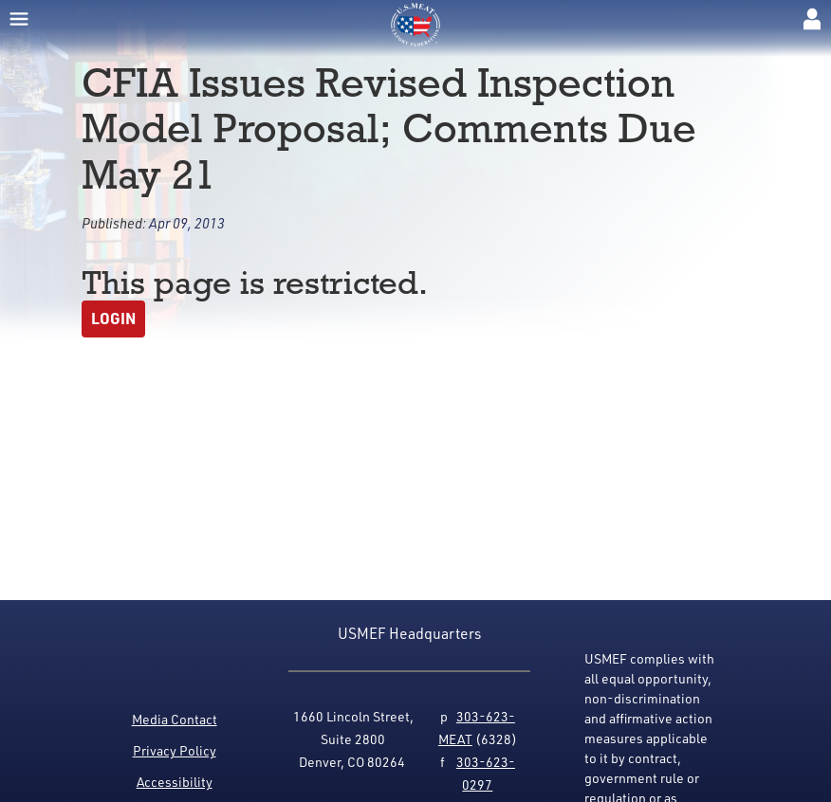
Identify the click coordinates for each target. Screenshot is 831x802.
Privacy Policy (174, 750)
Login (113, 318)
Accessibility (174, 782)
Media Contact (174, 719)
